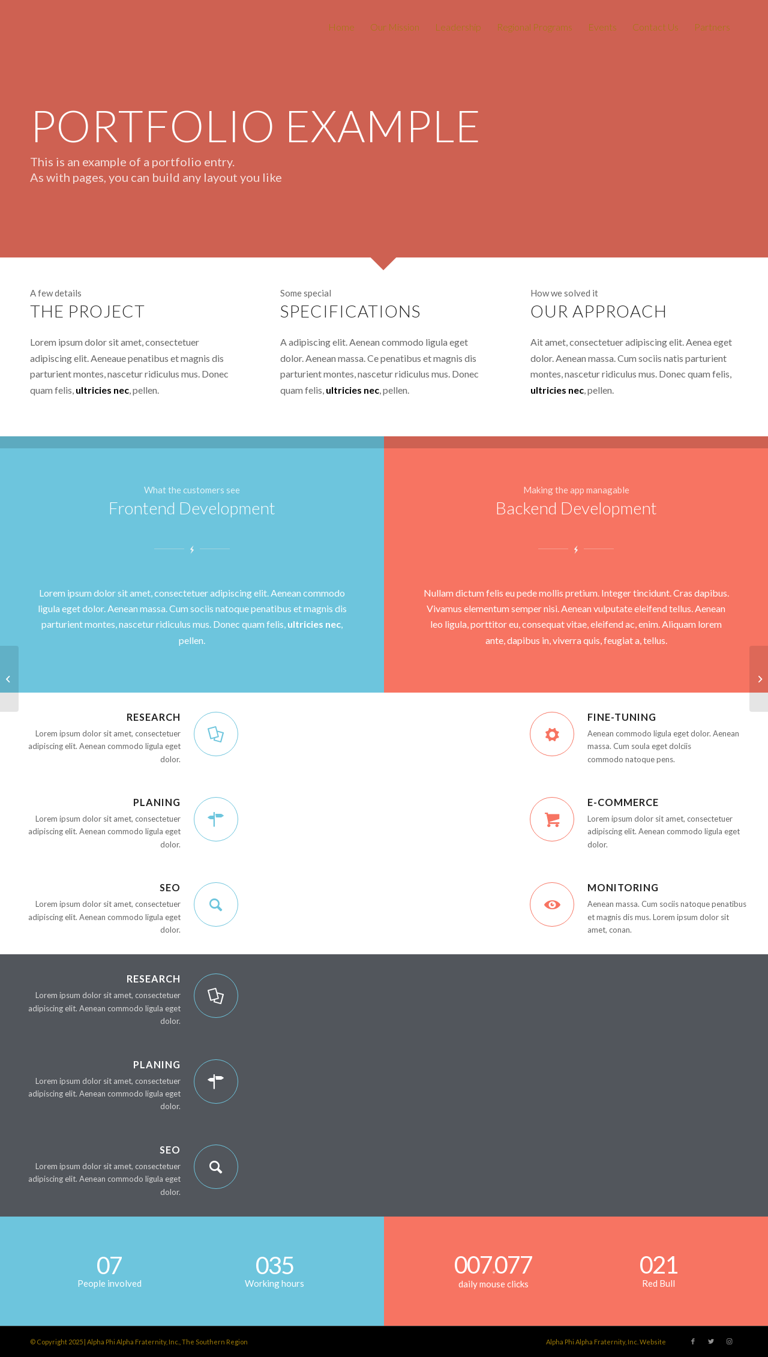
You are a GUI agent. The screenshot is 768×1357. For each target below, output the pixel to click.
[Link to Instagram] (729, 1341)
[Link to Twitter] (711, 1341)
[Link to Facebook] (693, 1341)
